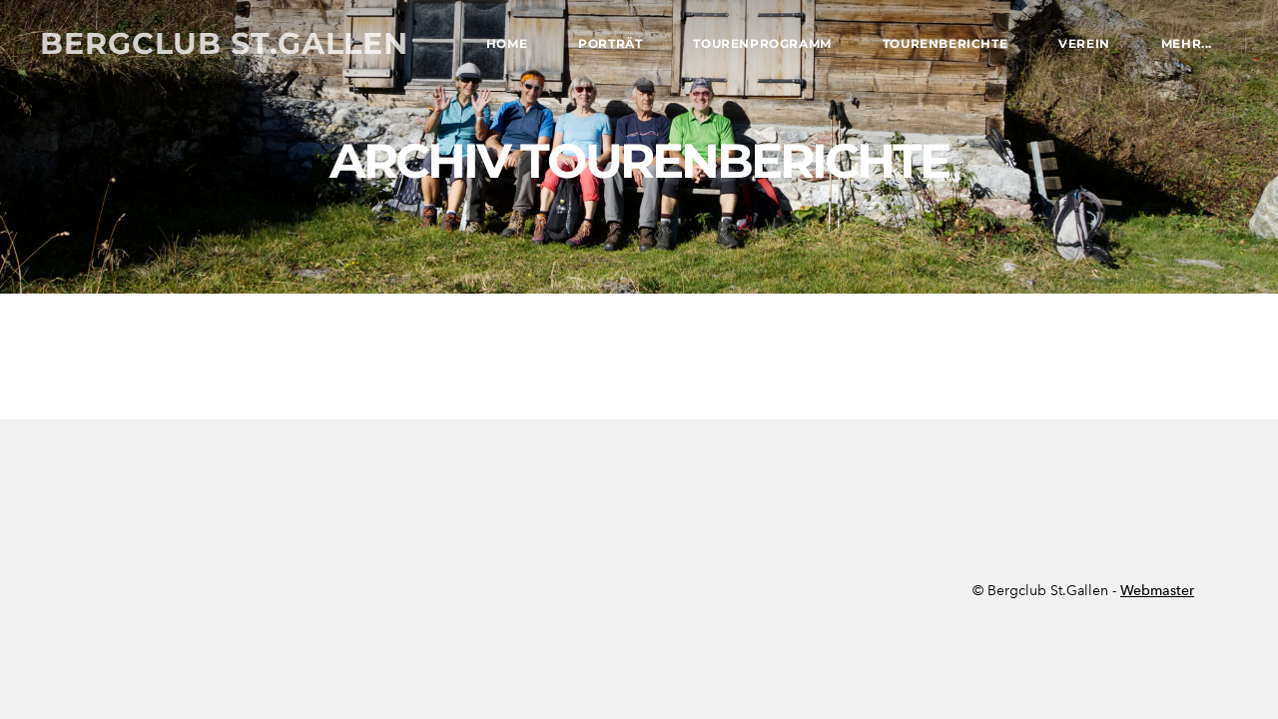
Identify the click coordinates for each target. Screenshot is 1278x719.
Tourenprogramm (762, 43)
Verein (1084, 43)
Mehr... (1186, 43)
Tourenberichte (945, 43)
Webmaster (1157, 590)
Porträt (610, 43)
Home (506, 43)
